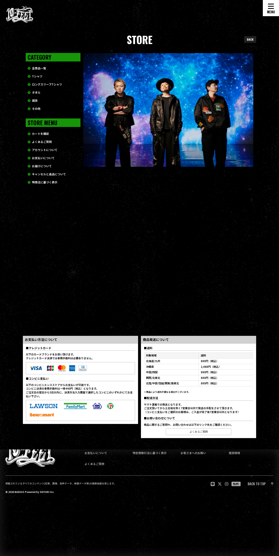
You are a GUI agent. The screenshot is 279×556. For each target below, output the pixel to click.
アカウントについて (44, 157)
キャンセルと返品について (49, 181)
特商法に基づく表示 (44, 189)
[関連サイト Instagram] (226, 484)
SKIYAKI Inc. (47, 491)
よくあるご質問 (42, 149)
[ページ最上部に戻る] (261, 484)
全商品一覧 (39, 75)
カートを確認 (40, 141)
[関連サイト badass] (236, 484)
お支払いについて (43, 165)
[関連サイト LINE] (213, 484)
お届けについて (42, 173)
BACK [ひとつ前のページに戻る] (250, 39)
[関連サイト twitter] (220, 484)
